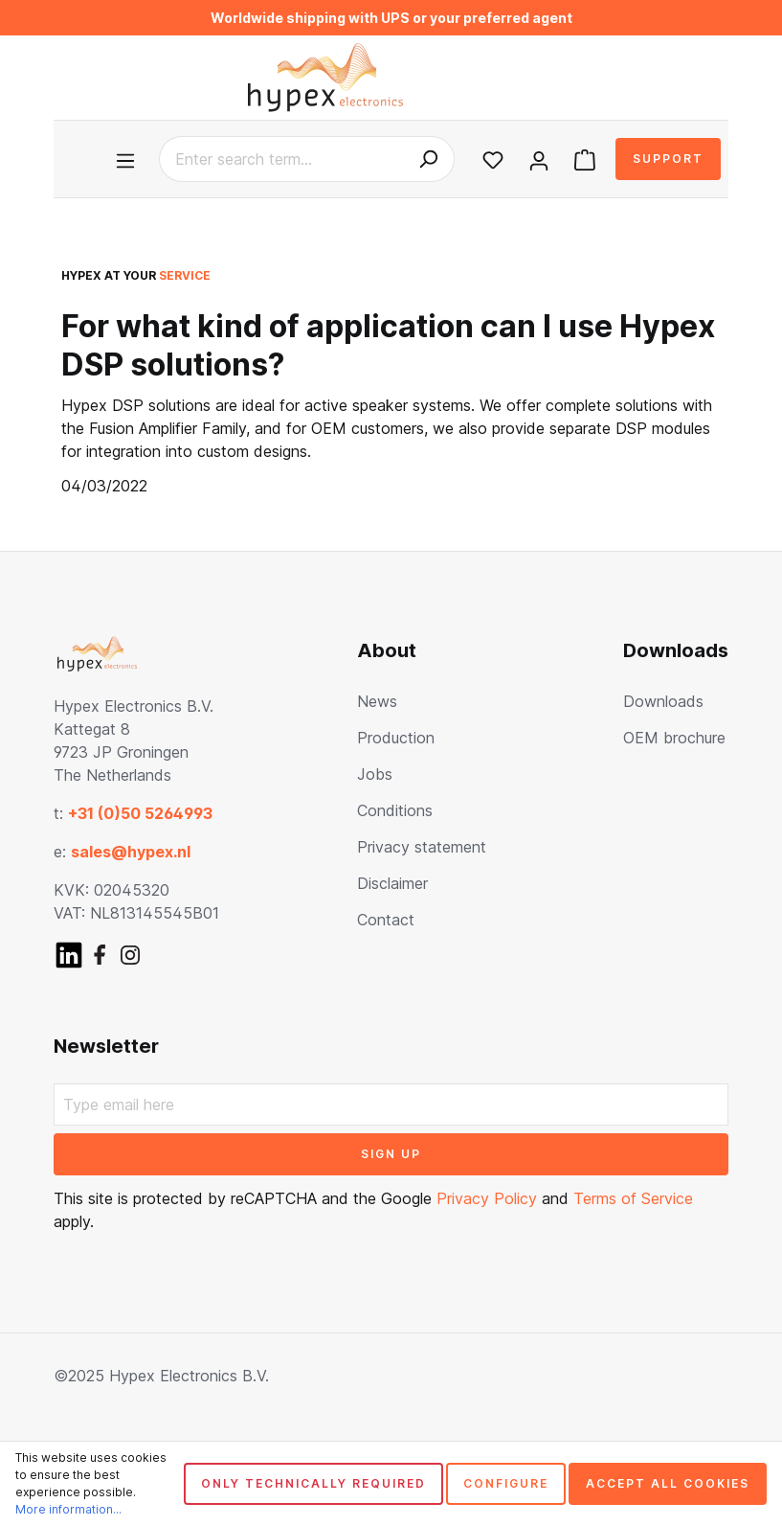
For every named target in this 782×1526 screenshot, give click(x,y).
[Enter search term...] (281, 159)
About (386, 650)
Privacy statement (421, 846)
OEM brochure (674, 737)
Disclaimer (392, 883)
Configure (505, 1483)
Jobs (374, 774)
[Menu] (129, 159)
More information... (68, 1509)
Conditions (395, 810)
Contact (385, 919)
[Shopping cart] (585, 159)
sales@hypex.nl (130, 851)
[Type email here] (391, 1104)
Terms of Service (633, 1198)
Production (396, 737)
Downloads (675, 650)
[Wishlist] (493, 159)
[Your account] (539, 159)
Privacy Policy (486, 1198)
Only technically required (313, 1483)
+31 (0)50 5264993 (140, 813)
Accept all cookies (667, 1483)
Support (668, 158)
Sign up (391, 1154)
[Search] (428, 159)
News (377, 701)
